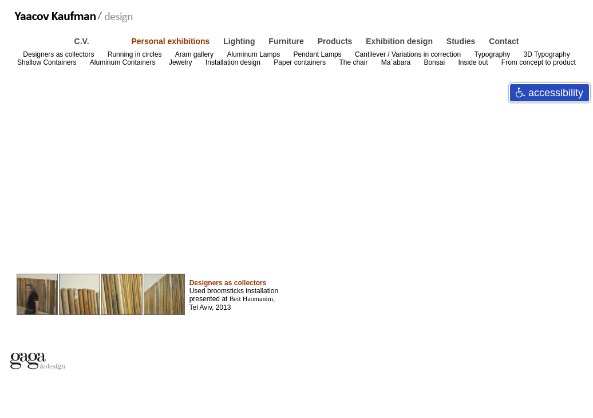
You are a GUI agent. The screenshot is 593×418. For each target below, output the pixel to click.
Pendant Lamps (318, 54)
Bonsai (435, 62)
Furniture (287, 41)
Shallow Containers (47, 62)
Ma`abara (397, 62)
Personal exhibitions (171, 41)
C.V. (83, 41)
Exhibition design (400, 41)
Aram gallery (195, 54)
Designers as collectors (59, 54)
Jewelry (181, 62)
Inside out (473, 62)
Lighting (240, 41)
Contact (504, 41)
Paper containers (300, 62)
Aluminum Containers (123, 62)
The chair (354, 62)
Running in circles (136, 54)
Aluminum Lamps (254, 54)
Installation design (233, 62)
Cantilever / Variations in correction (409, 54)
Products (336, 41)
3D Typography (546, 54)
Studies (461, 41)
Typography (493, 54)
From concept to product (538, 62)
